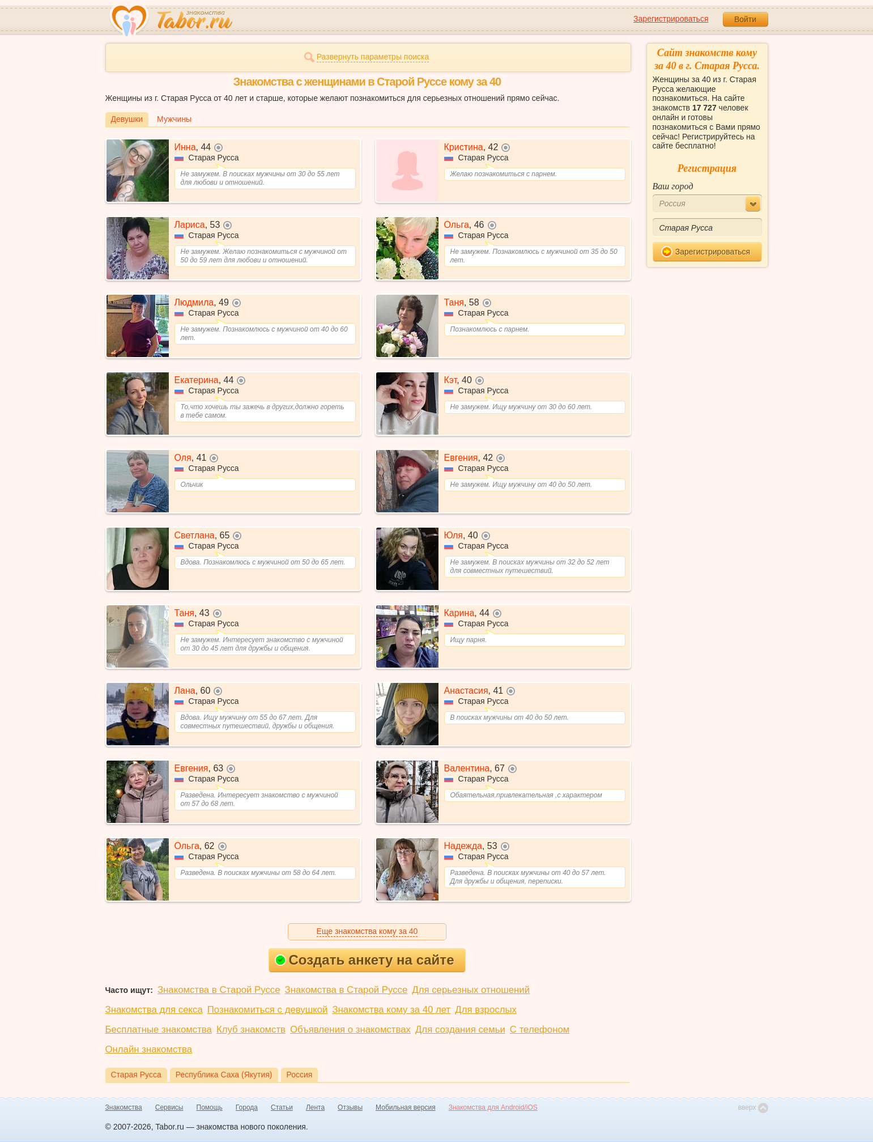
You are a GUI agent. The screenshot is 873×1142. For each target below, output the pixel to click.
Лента (315, 1107)
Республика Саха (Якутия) (224, 1074)
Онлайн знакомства (149, 1049)
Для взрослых (486, 1009)
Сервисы (169, 1107)
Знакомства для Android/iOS (493, 1107)
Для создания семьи (460, 1029)
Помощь (210, 1107)
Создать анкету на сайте (364, 959)
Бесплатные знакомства (158, 1029)
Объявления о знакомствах (350, 1029)
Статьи (282, 1107)
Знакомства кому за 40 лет (391, 1009)
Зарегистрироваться (670, 18)
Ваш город (673, 186)
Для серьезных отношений (471, 989)
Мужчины (174, 119)
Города (247, 1107)
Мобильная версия (406, 1107)
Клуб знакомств (251, 1029)
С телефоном (539, 1029)
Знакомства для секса (154, 1009)
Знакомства (123, 1107)
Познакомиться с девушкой (267, 1009)
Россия (300, 1074)
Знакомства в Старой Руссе (218, 989)
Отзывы (350, 1107)
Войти (745, 19)
